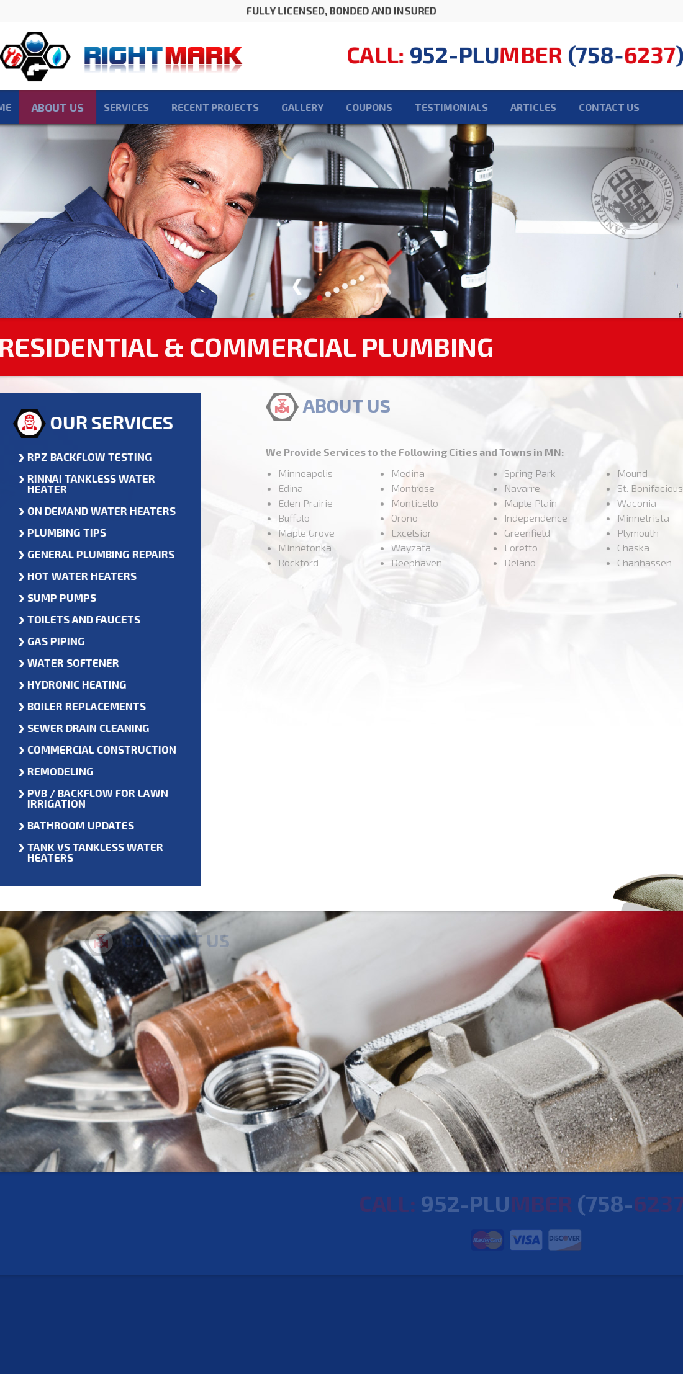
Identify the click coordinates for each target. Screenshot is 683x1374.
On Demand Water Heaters (93, 510)
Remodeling (52, 771)
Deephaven (445, 562)
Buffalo (323, 518)
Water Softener (65, 662)
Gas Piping (47, 641)
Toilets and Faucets (75, 619)
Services (97, 107)
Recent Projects (186, 107)
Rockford (327, 562)
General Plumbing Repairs (92, 554)
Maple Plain (559, 503)
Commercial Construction (93, 749)
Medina (437, 473)
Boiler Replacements (78, 706)
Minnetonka (334, 547)
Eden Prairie (334, 503)
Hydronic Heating (68, 684)
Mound (661, 473)
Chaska (662, 547)
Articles (504, 107)
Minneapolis (334, 473)
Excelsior (440, 532)
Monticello (444, 503)
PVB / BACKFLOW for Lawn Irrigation (89, 798)
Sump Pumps (53, 597)
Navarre (551, 488)
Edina (319, 488)
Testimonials (422, 107)
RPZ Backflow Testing (81, 456)
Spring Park (559, 473)
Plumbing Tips (58, 532)
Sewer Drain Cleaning (80, 727)
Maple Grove (335, 532)
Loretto (550, 547)
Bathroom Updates (72, 825)
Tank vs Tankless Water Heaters (87, 852)
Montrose (442, 488)
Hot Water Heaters (73, 575)
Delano (549, 562)
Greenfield (556, 532)
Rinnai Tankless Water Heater (83, 483)
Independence (565, 518)
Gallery (273, 107)
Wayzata (440, 547)
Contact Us (580, 107)
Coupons (340, 107)
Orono (433, 518)
